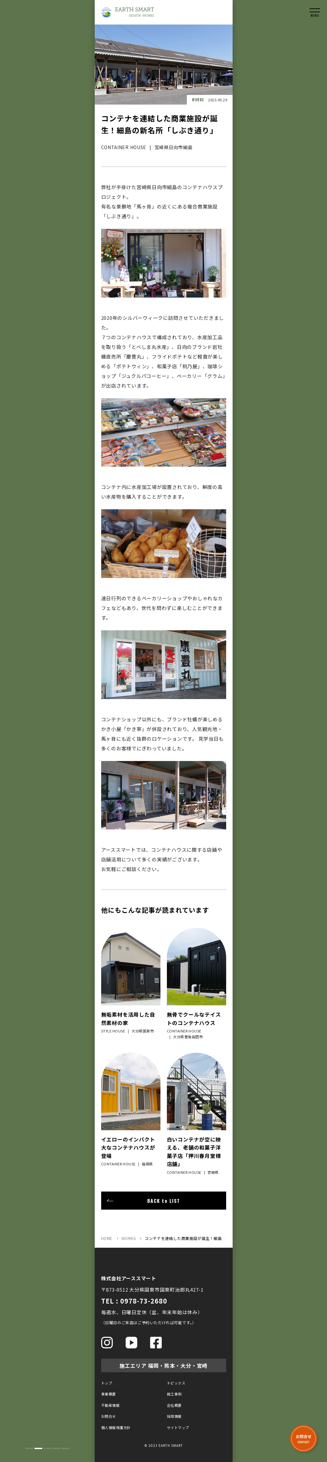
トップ (106, 1383)
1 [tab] (29, 1448)
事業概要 (108, 1393)
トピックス (176, 1383)
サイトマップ (178, 1427)
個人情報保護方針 (116, 1427)
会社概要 (174, 1405)
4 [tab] (56, 1448)
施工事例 (174, 1393)
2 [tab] (38, 1448)
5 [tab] (65, 1448)
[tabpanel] (47, 731)
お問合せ (108, 1416)
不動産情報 (110, 1405)
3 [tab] (47, 1448)
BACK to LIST (163, 1200)
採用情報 (174, 1416)
